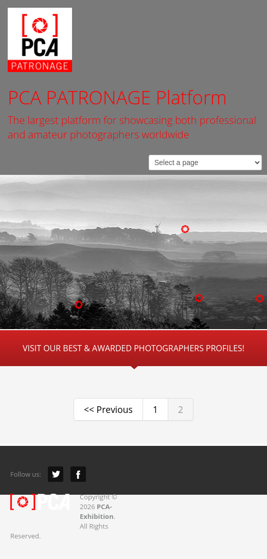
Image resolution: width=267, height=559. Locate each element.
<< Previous (108, 409)
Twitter (55, 474)
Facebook (78, 474)
